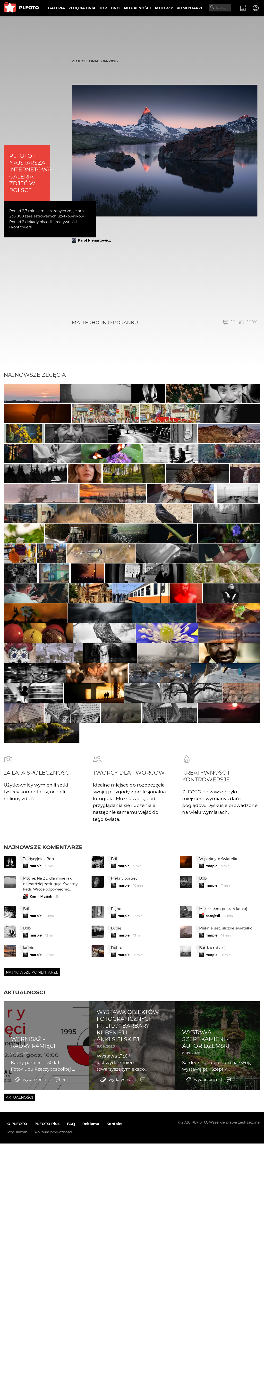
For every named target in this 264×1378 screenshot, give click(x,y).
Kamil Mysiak (41, 1203)
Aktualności (24, 1299)
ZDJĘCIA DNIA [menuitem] (81, 8)
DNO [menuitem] (115, 8)
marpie (36, 1173)
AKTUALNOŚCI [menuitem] (137, 8)
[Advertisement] (164, 281)
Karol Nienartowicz (94, 240)
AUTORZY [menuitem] (163, 8)
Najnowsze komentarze (43, 1154)
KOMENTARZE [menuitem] (190, 8)
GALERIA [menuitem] (56, 8)
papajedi (212, 1223)
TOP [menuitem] (103, 8)
